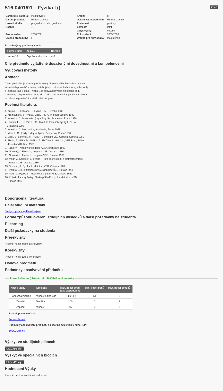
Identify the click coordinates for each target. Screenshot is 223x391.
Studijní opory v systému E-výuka (23, 211)
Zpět (214, 7)
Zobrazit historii (17, 319)
